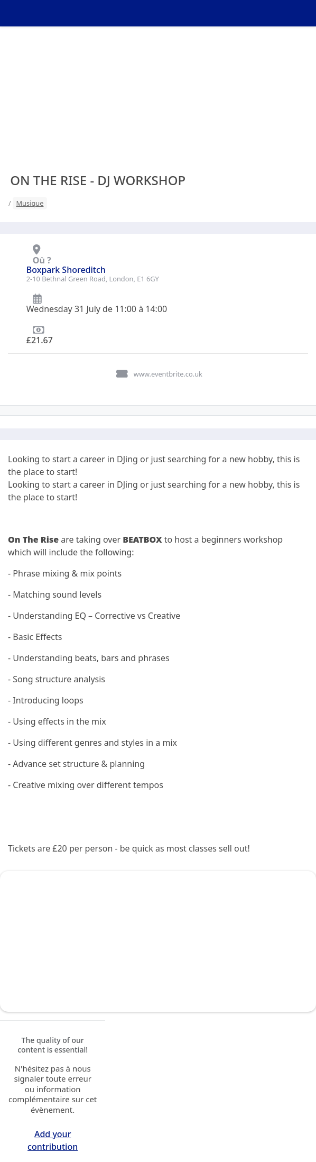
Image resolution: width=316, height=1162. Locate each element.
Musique (29, 203)
